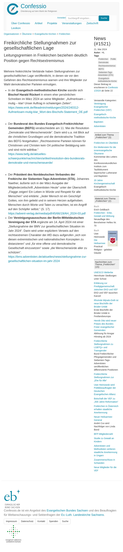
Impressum (11, 521)
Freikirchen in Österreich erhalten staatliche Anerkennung (106, 409)
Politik (113, 59)
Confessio (33, 6)
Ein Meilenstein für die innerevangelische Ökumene (105, 150)
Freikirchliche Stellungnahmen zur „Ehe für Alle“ (104, 377)
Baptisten (98, 122)
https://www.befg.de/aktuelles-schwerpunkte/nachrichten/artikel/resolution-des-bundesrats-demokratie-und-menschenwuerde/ (46, 158)
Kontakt (41, 521)
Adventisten (100, 126)
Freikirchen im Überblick (106, 143)
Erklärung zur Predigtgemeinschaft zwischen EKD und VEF (106, 286)
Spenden (53, 521)
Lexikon (16, 28)
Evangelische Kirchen (45, 34)
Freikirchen (64, 34)
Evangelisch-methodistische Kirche (107, 79)
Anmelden (61, 18)
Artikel (38, 23)
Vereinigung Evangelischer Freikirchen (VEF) (103, 106)
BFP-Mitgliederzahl (103, 434)
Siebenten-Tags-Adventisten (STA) (105, 73)
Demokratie (103, 62)
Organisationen (11, 34)
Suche (65, 521)
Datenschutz (27, 521)
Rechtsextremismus (107, 66)
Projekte (52, 23)
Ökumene (27, 34)
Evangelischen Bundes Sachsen (67, 510)
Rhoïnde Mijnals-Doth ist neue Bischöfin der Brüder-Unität (106, 303)
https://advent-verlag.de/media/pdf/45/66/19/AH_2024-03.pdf (47, 213)
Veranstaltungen (72, 23)
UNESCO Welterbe (103, 272)
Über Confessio (20, 23)
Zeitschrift (92, 23)
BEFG (101, 69)
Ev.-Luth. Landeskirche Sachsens (82, 514)
